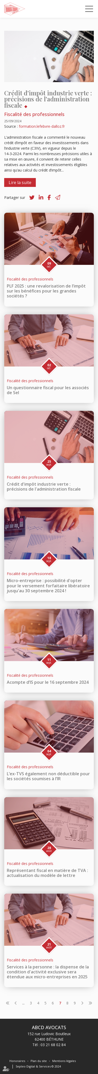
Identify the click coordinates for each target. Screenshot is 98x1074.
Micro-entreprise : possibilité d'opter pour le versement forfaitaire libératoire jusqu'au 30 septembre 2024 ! (48, 585)
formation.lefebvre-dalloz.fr (42, 126)
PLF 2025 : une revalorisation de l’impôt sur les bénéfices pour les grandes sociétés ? (46, 291)
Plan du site (39, 1061)
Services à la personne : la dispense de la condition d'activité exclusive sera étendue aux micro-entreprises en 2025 (48, 972)
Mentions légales (64, 1061)
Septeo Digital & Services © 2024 (38, 1066)
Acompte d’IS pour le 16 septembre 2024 (48, 682)
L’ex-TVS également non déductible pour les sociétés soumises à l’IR (48, 776)
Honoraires (17, 1061)
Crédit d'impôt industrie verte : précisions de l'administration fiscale (44, 486)
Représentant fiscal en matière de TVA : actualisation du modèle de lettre (47, 873)
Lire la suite (20, 182)
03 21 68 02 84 (53, 1044)
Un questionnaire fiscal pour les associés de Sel (48, 390)
